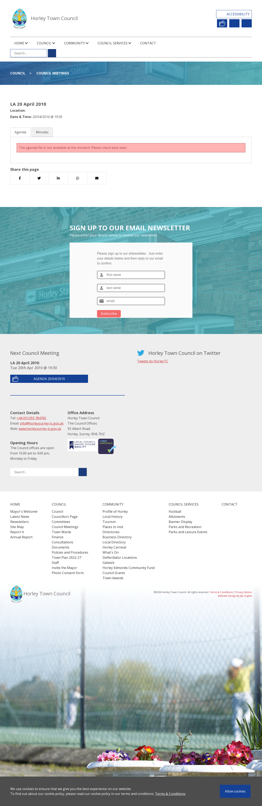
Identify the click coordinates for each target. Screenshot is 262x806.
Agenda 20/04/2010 (49, 379)
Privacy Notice (243, 592)
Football (175, 511)
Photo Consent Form (68, 573)
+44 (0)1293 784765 (31, 418)
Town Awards (113, 578)
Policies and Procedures (70, 552)
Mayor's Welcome (23, 511)
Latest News (19, 516)
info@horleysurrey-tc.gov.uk (41, 423)
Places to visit (113, 527)
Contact (148, 43)
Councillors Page (65, 516)
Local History (113, 516)
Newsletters (19, 521)
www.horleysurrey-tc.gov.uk (40, 428)
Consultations (62, 542)
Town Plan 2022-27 (66, 557)
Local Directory (114, 542)
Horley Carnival (114, 547)
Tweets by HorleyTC (152, 361)
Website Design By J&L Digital (235, 596)
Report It (222, 23)
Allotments (177, 516)
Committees (61, 521)
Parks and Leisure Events (188, 532)
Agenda (20, 132)
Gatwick (108, 562)
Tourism (109, 521)
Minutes (42, 132)
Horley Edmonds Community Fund (129, 567)
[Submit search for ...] (52, 53)
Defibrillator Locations (120, 557)
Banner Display (180, 521)
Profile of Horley (115, 511)
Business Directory (117, 537)
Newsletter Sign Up (234, 23)
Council (17, 73)
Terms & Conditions (170, 793)
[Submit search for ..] (83, 472)
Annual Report (21, 537)
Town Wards (61, 532)
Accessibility (238, 14)
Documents (60, 547)
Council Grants (114, 573)
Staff (55, 562)
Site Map (17, 527)
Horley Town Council (54, 18)
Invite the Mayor (64, 567)
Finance (57, 537)
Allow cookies (235, 791)
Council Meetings (52, 73)
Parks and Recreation (185, 527)
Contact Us (247, 23)
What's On (111, 552)
